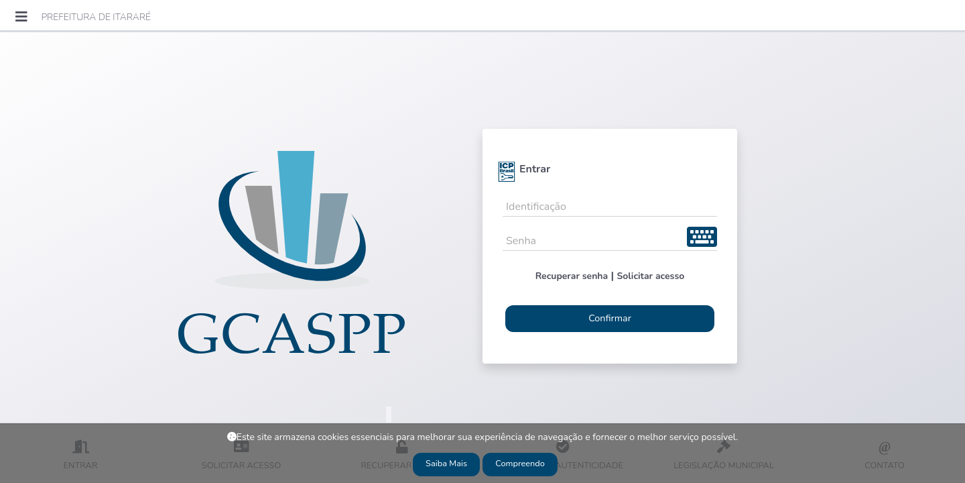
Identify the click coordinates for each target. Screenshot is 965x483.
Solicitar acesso (650, 276)
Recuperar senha (571, 276)
